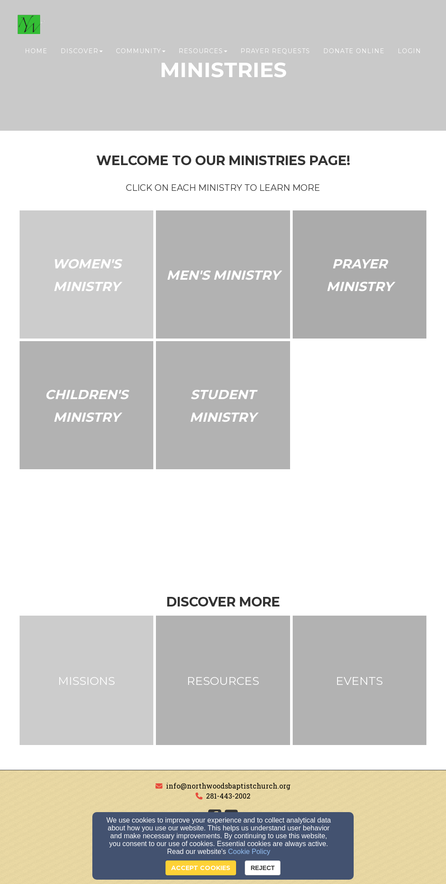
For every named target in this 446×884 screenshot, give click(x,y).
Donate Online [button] (354, 51)
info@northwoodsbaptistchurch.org (228, 785)
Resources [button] (203, 51)
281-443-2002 (228, 795)
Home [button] (36, 51)
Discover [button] (82, 51)
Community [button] (141, 51)
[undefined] (86, 275)
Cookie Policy (249, 851)
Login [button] (409, 51)
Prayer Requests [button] (275, 51)
